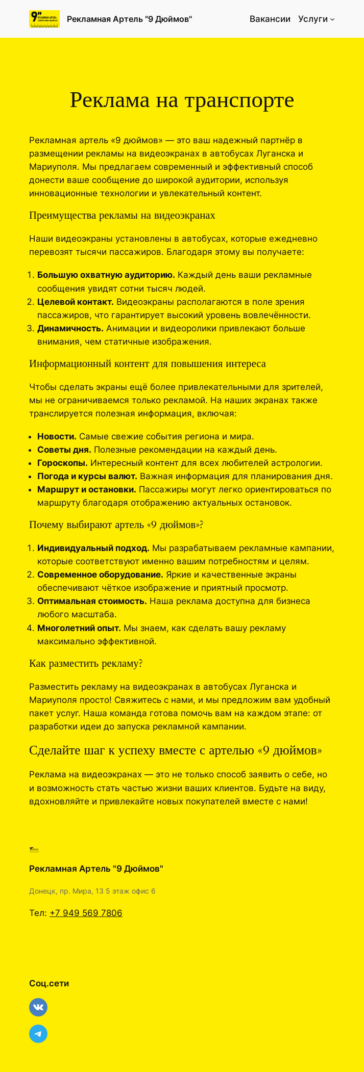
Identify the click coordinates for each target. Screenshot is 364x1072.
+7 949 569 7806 (86, 913)
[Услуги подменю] (332, 18)
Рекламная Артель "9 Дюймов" (129, 19)
